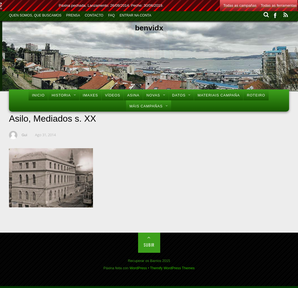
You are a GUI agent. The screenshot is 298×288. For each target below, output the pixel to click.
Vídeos (112, 95)
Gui (24, 134)
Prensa (73, 15)
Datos (179, 95)
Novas (153, 95)
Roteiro (256, 95)
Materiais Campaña (218, 95)
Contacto (94, 15)
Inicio (38, 95)
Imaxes (90, 95)
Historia (61, 95)
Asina (133, 95)
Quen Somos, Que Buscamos (35, 15)
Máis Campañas (146, 106)
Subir (149, 245)
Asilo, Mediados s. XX (52, 119)
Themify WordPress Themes (172, 268)
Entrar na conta (135, 15)
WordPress (138, 268)
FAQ (111, 15)
